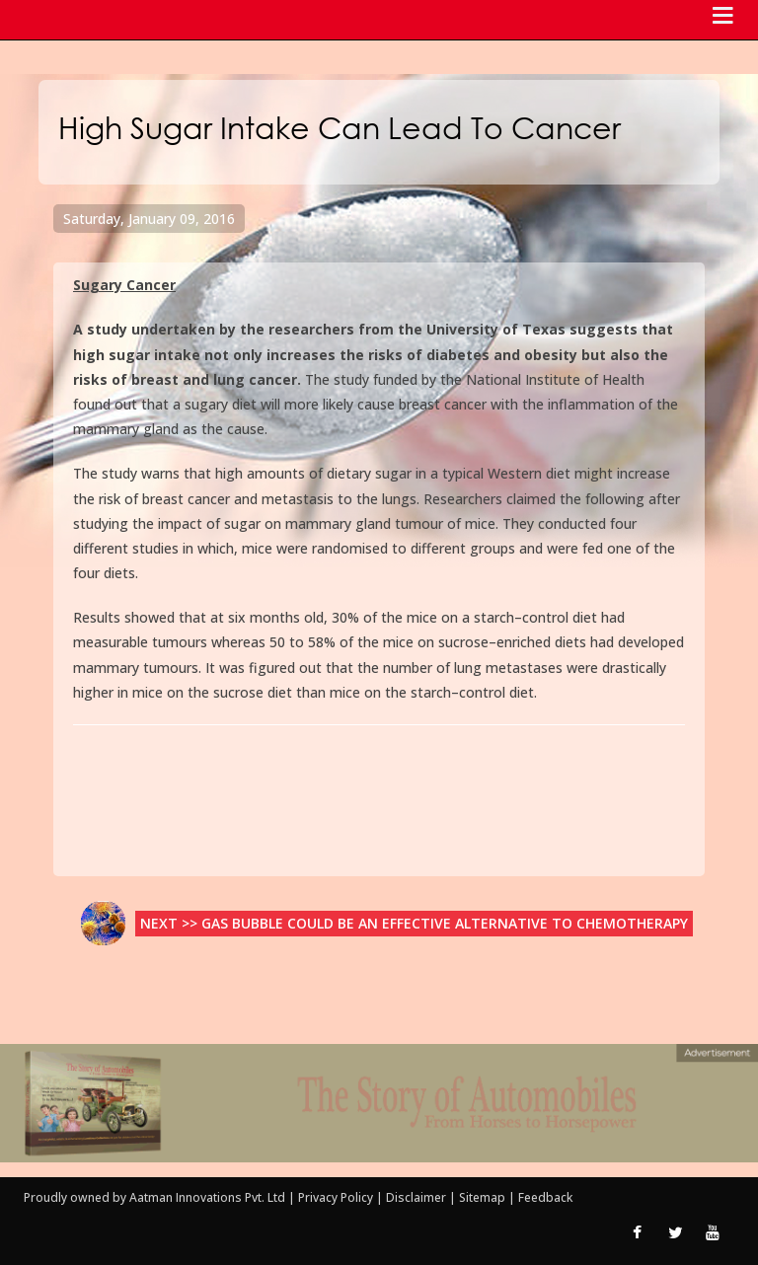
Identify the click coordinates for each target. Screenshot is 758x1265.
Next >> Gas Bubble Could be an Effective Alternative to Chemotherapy (414, 923)
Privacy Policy (337, 1197)
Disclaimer (416, 1197)
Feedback (545, 1197)
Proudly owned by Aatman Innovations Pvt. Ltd (154, 1197)
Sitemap (483, 1197)
